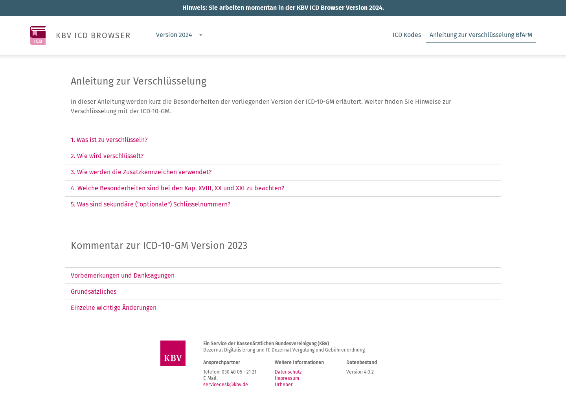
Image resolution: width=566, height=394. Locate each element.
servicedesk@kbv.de (225, 384)
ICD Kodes (407, 35)
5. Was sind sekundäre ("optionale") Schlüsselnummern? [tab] (150, 204)
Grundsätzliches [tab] (93, 291)
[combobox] (179, 35)
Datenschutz (288, 372)
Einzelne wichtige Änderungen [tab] (113, 307)
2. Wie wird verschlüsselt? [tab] (107, 156)
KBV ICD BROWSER (93, 35)
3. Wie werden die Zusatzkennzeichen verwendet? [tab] (141, 172)
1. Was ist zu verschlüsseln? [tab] (109, 140)
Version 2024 (174, 35)
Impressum (287, 378)
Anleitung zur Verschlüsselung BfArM (481, 35)
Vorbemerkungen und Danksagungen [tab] (123, 275)
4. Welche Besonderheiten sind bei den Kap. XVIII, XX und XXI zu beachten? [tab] (177, 188)
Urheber (284, 384)
